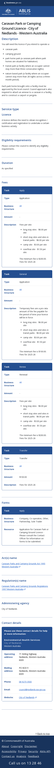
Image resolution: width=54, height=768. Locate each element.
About (5, 749)
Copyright (17, 749)
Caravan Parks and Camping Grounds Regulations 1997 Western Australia (25, 588)
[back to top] (27, 737)
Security (33, 754)
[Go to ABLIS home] (16, 12)
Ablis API (45, 754)
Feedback (33, 759)
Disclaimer (30, 749)
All (20, 206)
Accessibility (9, 754)
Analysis (21, 759)
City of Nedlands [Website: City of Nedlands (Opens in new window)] (28, 697)
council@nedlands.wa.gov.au (32, 689)
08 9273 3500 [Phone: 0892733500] (25, 681)
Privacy (22, 754)
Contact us (8, 759)
